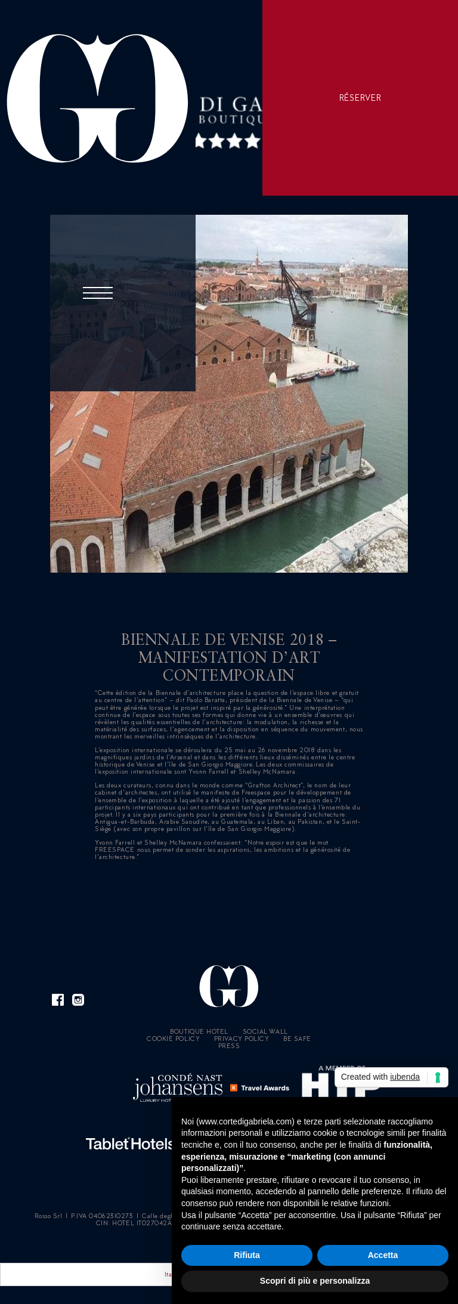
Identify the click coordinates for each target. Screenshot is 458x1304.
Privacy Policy (242, 1038)
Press (229, 1046)
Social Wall (265, 1031)
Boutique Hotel (199, 1031)
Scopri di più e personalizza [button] (315, 1281)
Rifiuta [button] (247, 1255)
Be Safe (297, 1038)
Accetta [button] (383, 1255)
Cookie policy (173, 1038)
